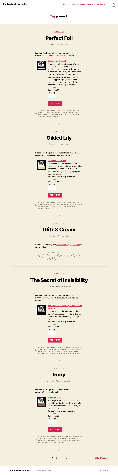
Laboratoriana (101, 4)
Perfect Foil (59, 38)
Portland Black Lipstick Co (15, 4)
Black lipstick (54, 110)
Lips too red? (81, 4)
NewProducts (59, 31)
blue (59, 253)
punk (71, 114)
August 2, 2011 (64, 44)
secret (61, 353)
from (44, 349)
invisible (73, 349)
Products (90, 4)
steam (43, 116)
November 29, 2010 (64, 286)
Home (65, 4)
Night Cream (75, 245)
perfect (53, 114)
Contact (72, 4)
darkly (46, 255)
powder (45, 353)
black (47, 110)
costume (65, 110)
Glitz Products (61, 245)
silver (39, 116)
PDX (49, 114)
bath (39, 110)
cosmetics (61, 347)
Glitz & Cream (59, 229)
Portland (66, 114)
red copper (76, 257)
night (54, 257)
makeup (65, 112)
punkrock (76, 114)
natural (76, 112)
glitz (46, 112)
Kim (54, 44)
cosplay (64, 253)
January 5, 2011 (64, 236)
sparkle (44, 259)
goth (49, 112)
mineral (71, 112)
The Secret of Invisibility (59, 280)
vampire (55, 116)
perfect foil (59, 114)
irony (72, 438)
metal (45, 440)
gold (51, 204)
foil (43, 112)
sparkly (49, 259)
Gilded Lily (59, 137)
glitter (58, 255)
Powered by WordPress (44, 470)
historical (54, 112)
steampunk (49, 116)
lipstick (60, 112)
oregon (40, 114)
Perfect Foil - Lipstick (57, 61)
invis (69, 349)
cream (75, 253)
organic (45, 114)
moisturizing (59, 351)
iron (69, 438)
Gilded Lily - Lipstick (57, 161)
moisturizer (51, 351)
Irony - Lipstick (54, 397)
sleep (39, 259)
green (77, 255)
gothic (58, 204)
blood (60, 110)
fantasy (40, 112)
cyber (70, 110)
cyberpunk (76, 110)
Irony (59, 374)
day (50, 255)
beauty (43, 110)
